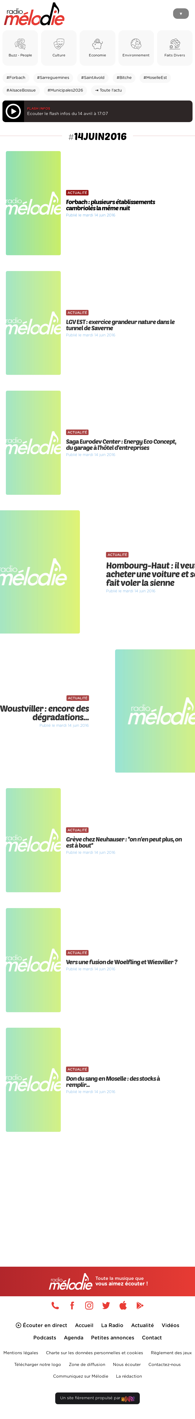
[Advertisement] (97, 1188)
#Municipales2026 (65, 90)
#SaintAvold (93, 78)
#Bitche (124, 78)
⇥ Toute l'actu (108, 90)
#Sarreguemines (53, 78)
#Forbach (15, 78)
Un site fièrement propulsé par (97, 1399)
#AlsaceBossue (21, 90)
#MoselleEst (155, 78)
